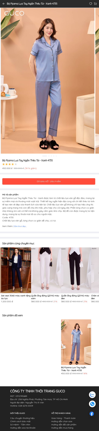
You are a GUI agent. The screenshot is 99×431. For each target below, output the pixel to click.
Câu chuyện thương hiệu (22, 418)
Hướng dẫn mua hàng (62, 427)
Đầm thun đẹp (20, 226)
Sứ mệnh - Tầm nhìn (20, 424)
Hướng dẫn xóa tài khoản (22, 427)
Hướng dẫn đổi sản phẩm (63, 424)
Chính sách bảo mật (20, 421)
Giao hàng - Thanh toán (63, 418)
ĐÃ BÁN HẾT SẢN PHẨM (49, 181)
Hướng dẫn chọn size (61, 421)
